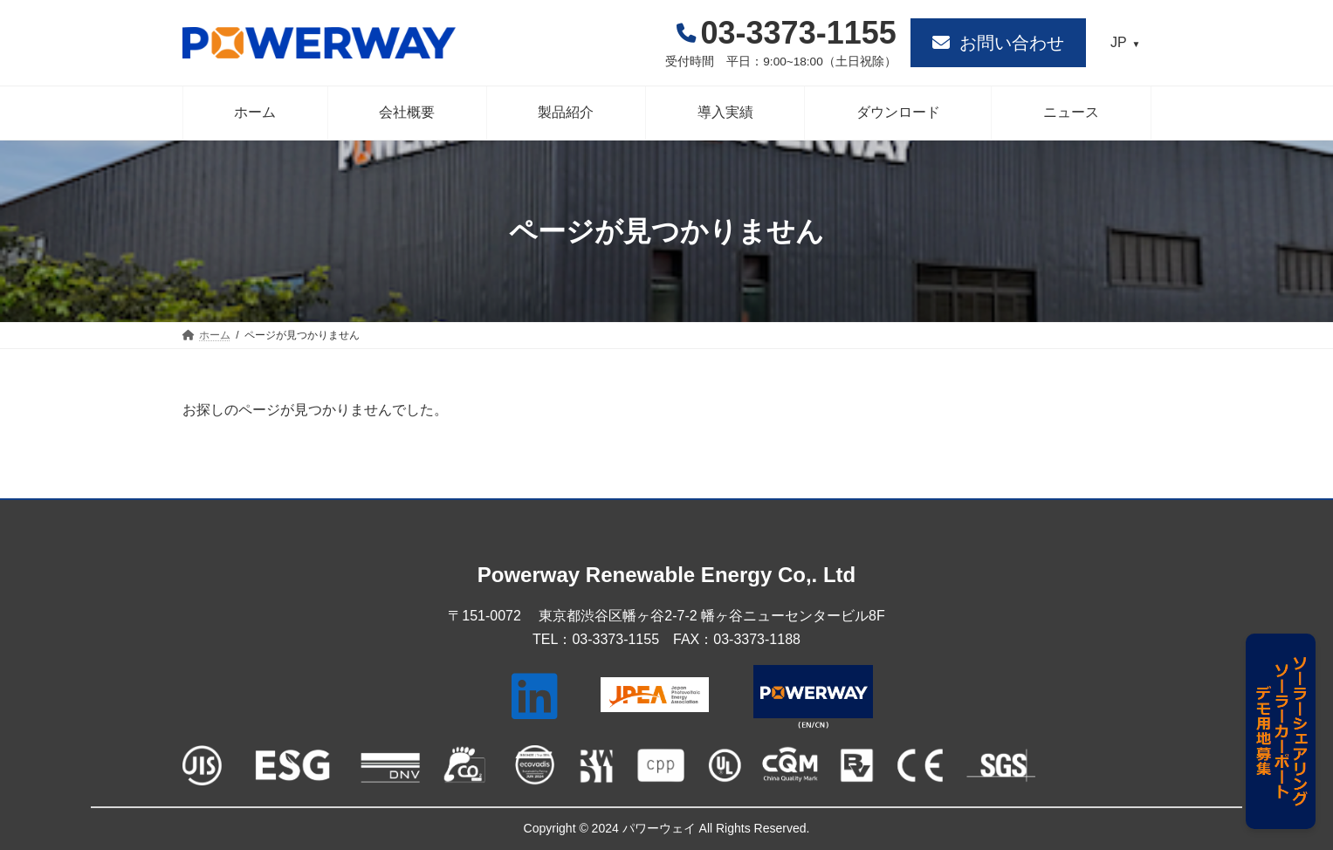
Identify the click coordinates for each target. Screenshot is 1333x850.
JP (1118, 42)
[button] (998, 42)
